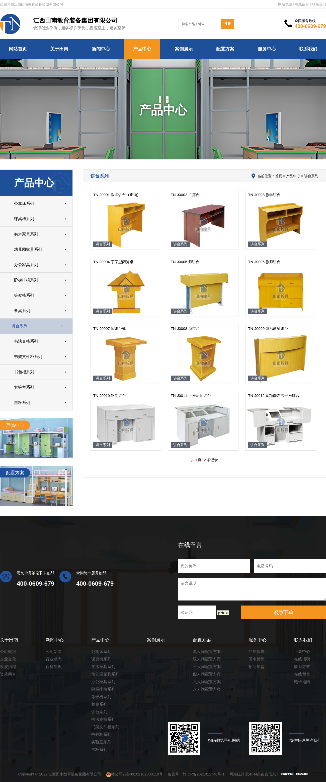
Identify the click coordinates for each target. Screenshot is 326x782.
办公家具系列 (103, 682)
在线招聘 (302, 659)
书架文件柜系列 (105, 727)
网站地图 (285, 4)
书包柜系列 (101, 734)
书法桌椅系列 (103, 719)
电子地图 (302, 682)
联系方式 (302, 667)
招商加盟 (257, 667)
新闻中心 (101, 48)
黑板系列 (99, 749)
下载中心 (302, 651)
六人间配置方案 (207, 682)
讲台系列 (99, 712)
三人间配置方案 (207, 667)
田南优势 (257, 659)
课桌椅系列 (101, 659)
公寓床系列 (101, 651)
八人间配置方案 (207, 689)
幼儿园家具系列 (105, 674)
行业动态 (54, 659)
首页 (278, 176)
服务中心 (267, 48)
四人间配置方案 (207, 674)
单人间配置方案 (207, 651)
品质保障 (257, 651)
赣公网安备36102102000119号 (137, 774)
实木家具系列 (103, 667)
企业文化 (8, 659)
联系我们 (319, 4)
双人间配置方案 (207, 659)
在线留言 (302, 4)
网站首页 (18, 48)
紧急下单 (283, 612)
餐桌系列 (99, 704)
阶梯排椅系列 (103, 689)
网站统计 (236, 774)
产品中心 (142, 48)
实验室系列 (101, 742)
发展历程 (8, 667)
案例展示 (184, 48)
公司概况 (8, 651)
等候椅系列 (101, 697)
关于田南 (59, 48)
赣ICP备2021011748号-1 (204, 774)
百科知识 (54, 667)
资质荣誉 (8, 674)
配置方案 (225, 48)
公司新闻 (54, 651)
